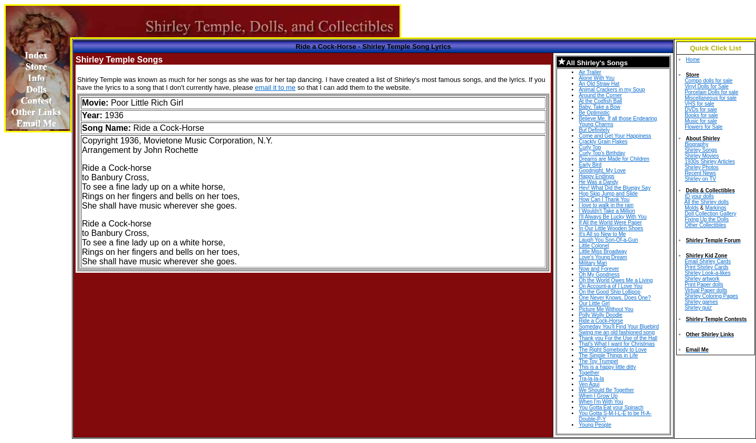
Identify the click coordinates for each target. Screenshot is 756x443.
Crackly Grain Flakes (603, 142)
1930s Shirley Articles (710, 161)
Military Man (593, 263)
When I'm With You (601, 402)
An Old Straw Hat (599, 84)
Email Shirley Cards (708, 261)
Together (589, 373)
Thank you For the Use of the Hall (618, 338)
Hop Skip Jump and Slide (608, 194)
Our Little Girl (594, 303)
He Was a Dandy (598, 182)
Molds (692, 208)
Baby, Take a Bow (599, 107)
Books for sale (701, 115)
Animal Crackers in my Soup (612, 89)
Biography (696, 144)
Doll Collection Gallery (710, 214)
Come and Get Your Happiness (615, 136)
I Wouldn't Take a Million (607, 211)
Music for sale (701, 121)
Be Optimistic (594, 113)
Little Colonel (594, 246)
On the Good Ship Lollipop (609, 292)
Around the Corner (600, 95)
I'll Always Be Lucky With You (612, 217)
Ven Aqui (589, 384)
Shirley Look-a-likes (707, 273)
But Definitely (594, 130)
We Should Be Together (606, 390)
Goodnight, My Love (602, 170)
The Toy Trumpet (598, 361)
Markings (716, 208)
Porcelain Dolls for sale (711, 92)
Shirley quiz (698, 308)
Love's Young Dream (603, 257)
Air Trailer (590, 72)
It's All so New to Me (602, 234)
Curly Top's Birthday (602, 153)
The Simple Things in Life (608, 355)
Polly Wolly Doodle (600, 315)
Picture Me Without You (606, 309)
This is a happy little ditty (607, 367)
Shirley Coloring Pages (711, 296)
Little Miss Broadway (603, 251)
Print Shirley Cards (706, 267)
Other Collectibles (705, 225)
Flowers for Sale (703, 127)
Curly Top (590, 147)
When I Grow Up (598, 396)
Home (693, 60)
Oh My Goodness (599, 274)
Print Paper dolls (704, 284)
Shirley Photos (701, 167)
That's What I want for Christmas (617, 344)
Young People (595, 425)
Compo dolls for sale (708, 81)
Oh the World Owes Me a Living (616, 280)
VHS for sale (699, 104)
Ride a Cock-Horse (601, 321)
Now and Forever (599, 269)
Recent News (700, 173)
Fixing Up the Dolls (707, 219)
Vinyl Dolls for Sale (707, 86)
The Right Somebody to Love (613, 350)
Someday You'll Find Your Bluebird (619, 326)
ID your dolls (699, 196)
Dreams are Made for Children (614, 159)
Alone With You (596, 78)
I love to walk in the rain (606, 205)
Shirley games (701, 302)
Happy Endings (596, 176)
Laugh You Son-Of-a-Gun (608, 240)
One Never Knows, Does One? (614, 298)
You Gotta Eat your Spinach (611, 407)
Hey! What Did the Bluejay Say (614, 188)
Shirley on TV (700, 179)
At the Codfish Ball (600, 101)
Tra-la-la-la (591, 379)
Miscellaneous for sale (711, 98)
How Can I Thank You (604, 199)
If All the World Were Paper (610, 222)
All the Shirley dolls (707, 202)
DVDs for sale (701, 109)
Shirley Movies (702, 156)
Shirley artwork (702, 279)
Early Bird (590, 165)
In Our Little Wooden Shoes (611, 228)
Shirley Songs (701, 150)
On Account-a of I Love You (610, 286)
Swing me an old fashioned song (617, 332)
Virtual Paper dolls (706, 290)
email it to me (275, 87)
